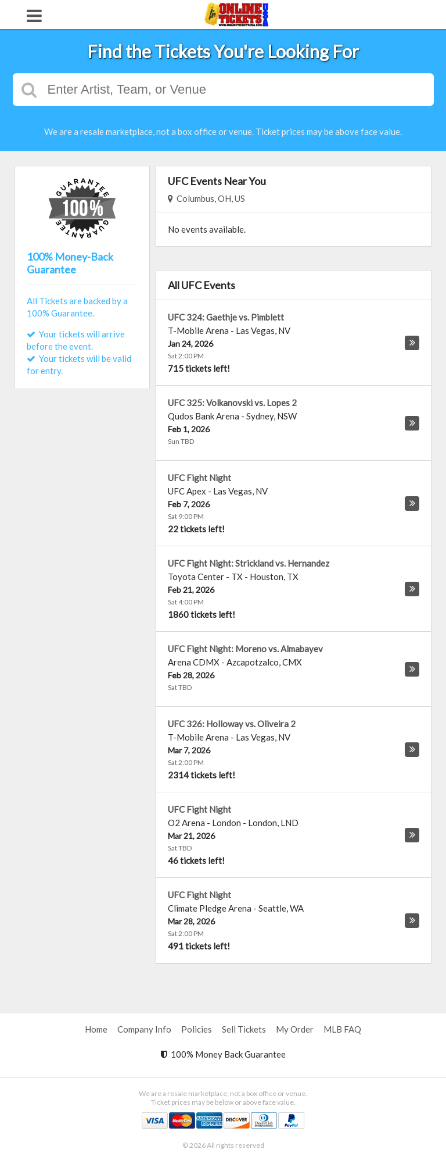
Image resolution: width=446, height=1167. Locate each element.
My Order (295, 1029)
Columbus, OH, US (206, 198)
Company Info (144, 1029)
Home (96, 1029)
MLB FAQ (342, 1029)
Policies (196, 1029)
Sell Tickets (244, 1029)
